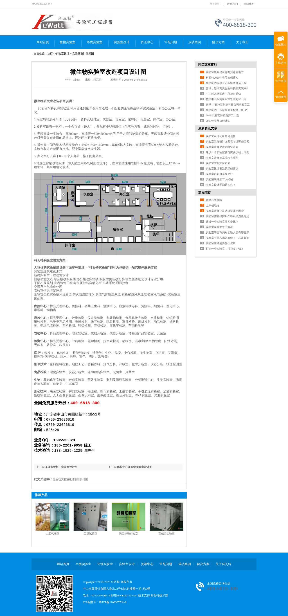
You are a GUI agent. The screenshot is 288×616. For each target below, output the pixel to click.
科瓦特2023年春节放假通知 (222, 77)
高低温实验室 (166, 533)
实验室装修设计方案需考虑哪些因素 (227, 141)
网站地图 (248, 4)
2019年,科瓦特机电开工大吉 (222, 115)
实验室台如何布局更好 (219, 174)
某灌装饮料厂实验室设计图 (61, 467)
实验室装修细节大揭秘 (219, 179)
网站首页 (42, 42)
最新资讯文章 (207, 128)
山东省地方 (212, 205)
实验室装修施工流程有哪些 (222, 157)
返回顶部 (280, 97)
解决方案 (218, 42)
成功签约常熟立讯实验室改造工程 (226, 83)
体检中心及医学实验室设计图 (134, 467)
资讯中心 (147, 42)
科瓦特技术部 (159, 595)
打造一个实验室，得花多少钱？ (225, 248)
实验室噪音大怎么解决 (219, 227)
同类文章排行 (207, 64)
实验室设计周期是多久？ (221, 184)
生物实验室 (67, 42)
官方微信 (280, 81)
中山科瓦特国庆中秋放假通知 (223, 93)
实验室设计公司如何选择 (221, 136)
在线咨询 (280, 62)
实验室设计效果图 (83, 53)
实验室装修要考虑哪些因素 (222, 147)
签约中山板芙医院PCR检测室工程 (226, 99)
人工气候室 (52, 533)
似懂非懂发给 (214, 200)
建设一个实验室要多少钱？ (222, 221)
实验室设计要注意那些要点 (222, 168)
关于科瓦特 (223, 564)
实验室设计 (121, 42)
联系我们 (232, 4)
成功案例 (194, 42)
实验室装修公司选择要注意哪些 (225, 210)
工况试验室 (90, 533)
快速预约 (280, 42)
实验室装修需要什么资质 (221, 243)
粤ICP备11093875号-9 (112, 602)
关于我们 (215, 4)
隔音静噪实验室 (128, 533)
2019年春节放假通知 (218, 120)
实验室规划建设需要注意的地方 (225, 72)
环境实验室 (94, 42)
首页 (50, 53)
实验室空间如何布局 (218, 163)
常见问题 (170, 42)
